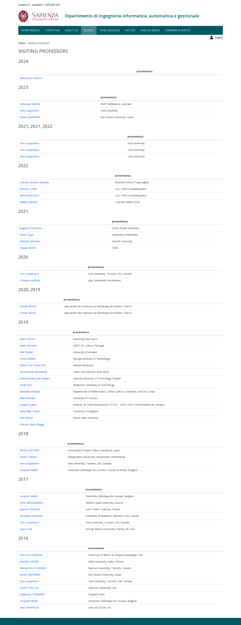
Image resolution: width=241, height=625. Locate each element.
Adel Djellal (26, 352)
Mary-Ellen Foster (30, 411)
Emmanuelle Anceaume (33, 372)
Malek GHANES (28, 202)
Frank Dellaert (28, 358)
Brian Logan (27, 234)
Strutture (52, 30)
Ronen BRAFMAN (30, 117)
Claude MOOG (28, 248)
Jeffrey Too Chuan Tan (33, 365)
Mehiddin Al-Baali (30, 391)
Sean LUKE (26, 529)
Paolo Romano (28, 345)
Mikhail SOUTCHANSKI (33, 568)
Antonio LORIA (28, 189)
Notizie (130, 30)
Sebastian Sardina (30, 104)
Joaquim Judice (28, 404)
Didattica (71, 30)
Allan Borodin (27, 398)
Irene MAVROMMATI (32, 502)
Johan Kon (26, 385)
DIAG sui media (150, 30)
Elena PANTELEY (29, 195)
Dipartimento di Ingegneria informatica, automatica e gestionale (132, 16)
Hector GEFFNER (29, 450)
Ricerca (89, 30)
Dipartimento (30, 30)
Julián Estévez (27, 339)
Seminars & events (177, 30)
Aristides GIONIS (29, 561)
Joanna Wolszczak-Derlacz (35, 378)
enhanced (52, 5)
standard (37, 4)
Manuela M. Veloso (31, 78)
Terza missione (109, 30)
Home (21, 43)
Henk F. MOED (28, 457)
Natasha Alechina (30, 241)
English (219, 4)
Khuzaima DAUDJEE (31, 516)
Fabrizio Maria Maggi (32, 424)
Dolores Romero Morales (34, 182)
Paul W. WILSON (29, 587)
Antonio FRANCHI (30, 509)
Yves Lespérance (29, 110)
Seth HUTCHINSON (31, 555)
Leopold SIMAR (29, 470)
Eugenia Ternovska (31, 228)
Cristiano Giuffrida (30, 280)
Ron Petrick (26, 418)
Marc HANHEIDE (29, 607)
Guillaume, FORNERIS (32, 594)
